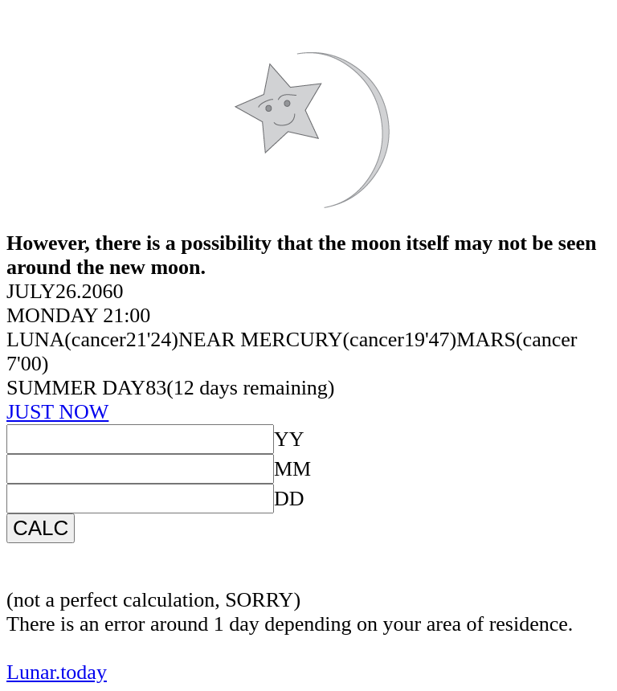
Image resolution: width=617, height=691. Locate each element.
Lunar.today (56, 672)
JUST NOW (57, 411)
